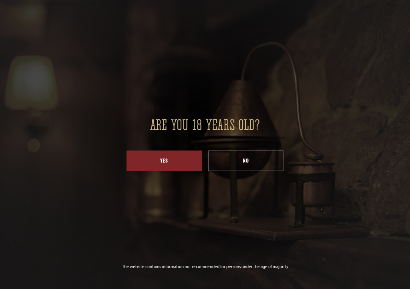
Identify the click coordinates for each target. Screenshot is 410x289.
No (246, 160)
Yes (164, 160)
